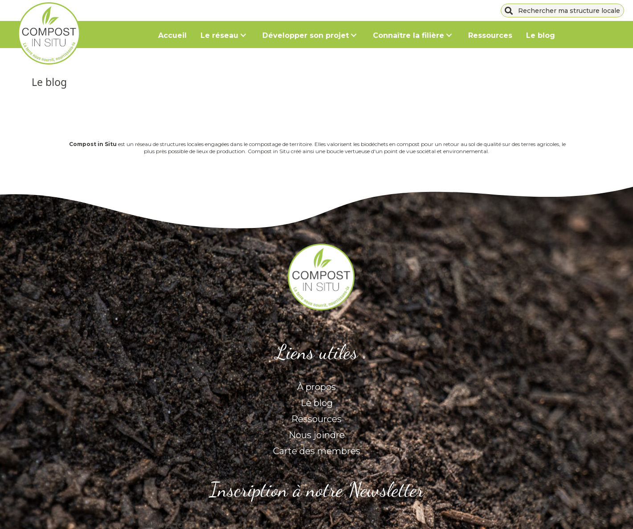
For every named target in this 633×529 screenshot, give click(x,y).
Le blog (317, 403)
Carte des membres (316, 451)
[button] (243, 35)
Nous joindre (317, 435)
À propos (316, 387)
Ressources (316, 419)
